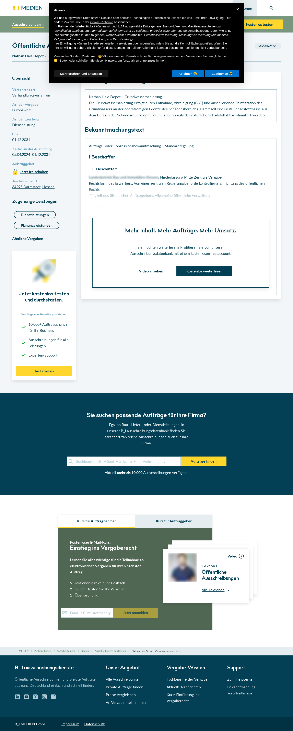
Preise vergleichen (121, 694)
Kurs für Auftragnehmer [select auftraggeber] (96, 521)
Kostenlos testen (259, 24)
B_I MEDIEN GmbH (31, 724)
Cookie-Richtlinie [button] (101, 22)
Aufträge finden (203, 461)
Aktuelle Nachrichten (184, 687)
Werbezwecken (115, 35)
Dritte (146, 26)
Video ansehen (151, 271)
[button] (146, 340)
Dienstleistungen (35, 215)
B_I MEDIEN (21, 651)
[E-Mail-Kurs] (87, 613)
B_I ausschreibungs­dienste (44, 668)
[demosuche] (124, 461)
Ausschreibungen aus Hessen (110, 651)
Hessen (48, 186)
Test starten (44, 371)
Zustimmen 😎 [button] (222, 73)
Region (85, 651)
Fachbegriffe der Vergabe (187, 679)
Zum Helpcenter (240, 679)
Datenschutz (94, 724)
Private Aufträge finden (124, 687)
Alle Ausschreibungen (123, 679)
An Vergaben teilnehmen (126, 702)
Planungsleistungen (36, 225)
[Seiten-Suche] (271, 8)
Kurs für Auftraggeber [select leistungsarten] (174, 521)
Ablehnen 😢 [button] (187, 73)
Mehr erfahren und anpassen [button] (81, 73)
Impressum (70, 724)
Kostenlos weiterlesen (204, 271)
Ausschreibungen (66, 651)
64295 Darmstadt (26, 186)
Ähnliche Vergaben (27, 238)
